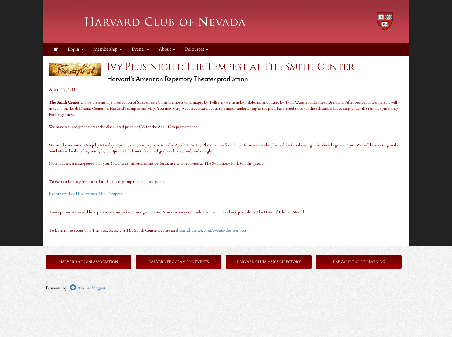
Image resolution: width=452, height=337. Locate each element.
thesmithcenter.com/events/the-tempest (211, 230)
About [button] (167, 49)
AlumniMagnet (87, 288)
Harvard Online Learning (359, 262)
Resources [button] (196, 49)
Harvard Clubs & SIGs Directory (269, 262)
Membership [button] (107, 49)
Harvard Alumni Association (88, 262)
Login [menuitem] (76, 49)
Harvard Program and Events (178, 262)
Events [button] (140, 49)
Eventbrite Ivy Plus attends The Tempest (86, 194)
